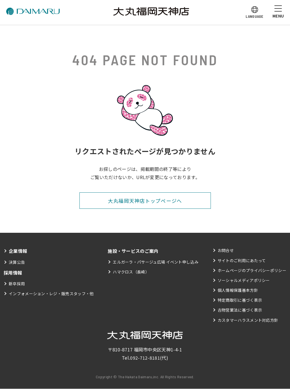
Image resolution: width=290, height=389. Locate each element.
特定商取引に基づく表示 (240, 300)
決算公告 (17, 262)
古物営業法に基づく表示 (240, 310)
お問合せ (226, 250)
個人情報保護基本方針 (238, 290)
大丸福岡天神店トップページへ (145, 200)
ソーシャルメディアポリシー (244, 280)
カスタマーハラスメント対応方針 (248, 320)
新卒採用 (17, 283)
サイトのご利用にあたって (242, 260)
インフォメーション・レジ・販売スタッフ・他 (51, 293)
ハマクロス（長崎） (131, 272)
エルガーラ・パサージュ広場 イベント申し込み (155, 262)
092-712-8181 (145, 358)
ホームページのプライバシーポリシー (252, 270)
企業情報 (18, 251)
